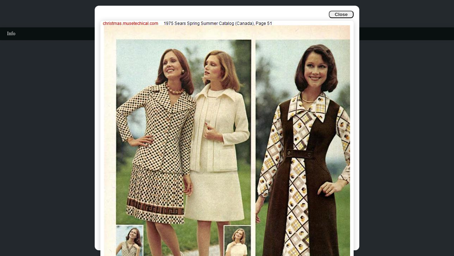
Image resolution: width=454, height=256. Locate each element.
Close (341, 14)
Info (11, 33)
